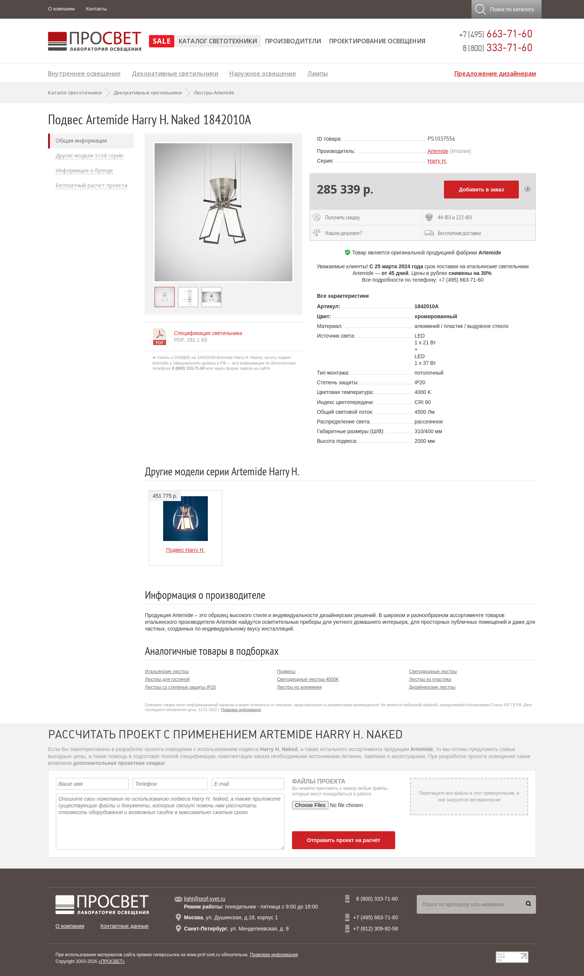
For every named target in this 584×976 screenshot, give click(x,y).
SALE (162, 41)
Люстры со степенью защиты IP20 (180, 687)
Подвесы (286, 671)
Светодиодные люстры (433, 671)
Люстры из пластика (430, 679)
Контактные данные (125, 926)
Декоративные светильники (175, 72)
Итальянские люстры (167, 671)
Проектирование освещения (377, 41)
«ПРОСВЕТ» (111, 961)
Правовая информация (241, 710)
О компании (61, 9)
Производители (293, 41)
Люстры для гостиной (167, 679)
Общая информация (81, 140)
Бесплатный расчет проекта (91, 185)
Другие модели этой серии (89, 155)
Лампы (317, 72)
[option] (223, 212)
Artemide (438, 151)
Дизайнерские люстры (432, 687)
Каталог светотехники (218, 41)
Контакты (96, 9)
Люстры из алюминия (299, 687)
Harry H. (437, 161)
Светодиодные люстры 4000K (308, 679)
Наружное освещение (262, 72)
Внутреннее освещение (84, 72)
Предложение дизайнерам (495, 72)
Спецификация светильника (208, 333)
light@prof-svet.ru (204, 899)
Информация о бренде (84, 170)
